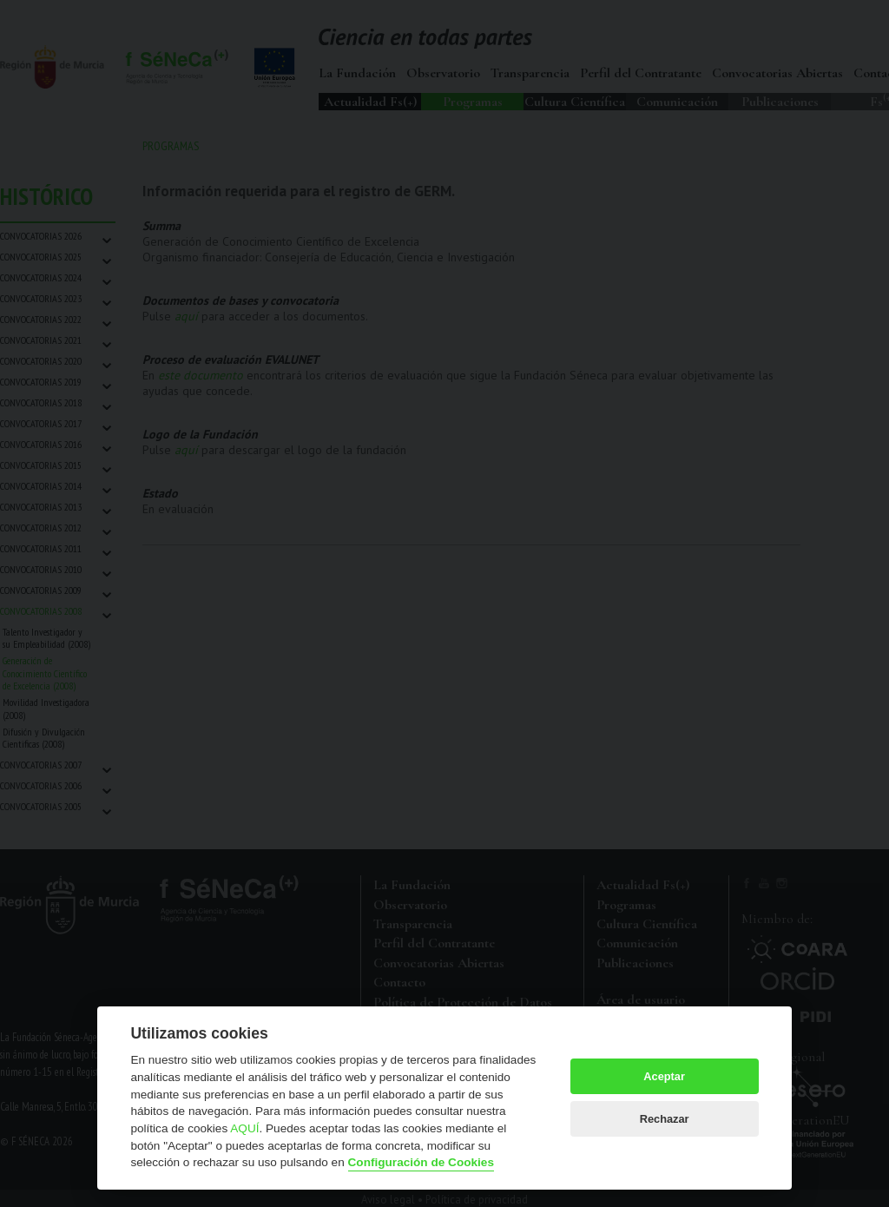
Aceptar (664, 1076)
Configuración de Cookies (421, 1162)
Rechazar (664, 1118)
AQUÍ (244, 1128)
